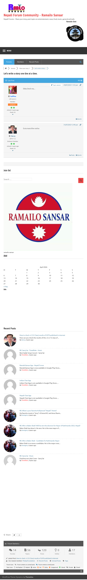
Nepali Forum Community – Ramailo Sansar (36, 15)
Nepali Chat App (25, 395)
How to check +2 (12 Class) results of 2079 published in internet (42, 335)
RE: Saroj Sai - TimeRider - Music (31, 350)
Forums (9, 62)
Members (20, 62)
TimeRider (25, 355)
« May (6, 286)
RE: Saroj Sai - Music (26, 456)
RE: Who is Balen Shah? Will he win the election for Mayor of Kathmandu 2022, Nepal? (50, 426)
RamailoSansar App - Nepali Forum (32, 365)
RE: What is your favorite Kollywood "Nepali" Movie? (38, 411)
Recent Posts (34, 62)
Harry (13, 136)
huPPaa (13, 96)
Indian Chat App (25, 380)
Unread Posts (56, 561)
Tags (66, 561)
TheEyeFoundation (29, 561)
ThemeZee (29, 577)
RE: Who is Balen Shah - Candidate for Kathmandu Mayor (39, 441)
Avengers (25, 415)
